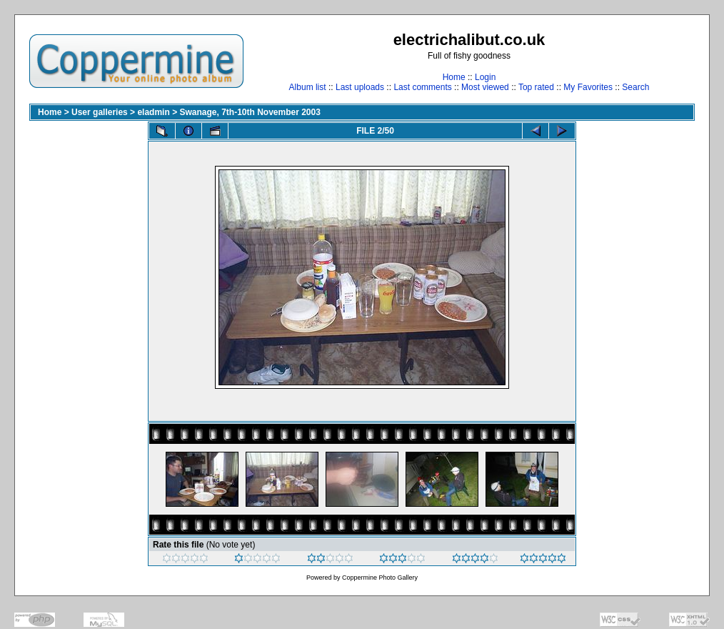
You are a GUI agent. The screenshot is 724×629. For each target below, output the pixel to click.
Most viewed (485, 87)
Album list (307, 87)
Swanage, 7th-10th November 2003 (249, 112)
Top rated (536, 87)
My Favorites (588, 87)
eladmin (153, 112)
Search (635, 87)
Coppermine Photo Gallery (380, 577)
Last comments (422, 87)
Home (454, 77)
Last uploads (360, 87)
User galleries (99, 112)
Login (485, 77)
